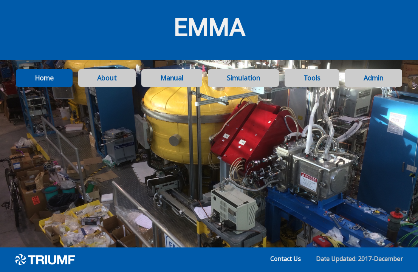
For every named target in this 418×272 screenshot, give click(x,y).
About (107, 77)
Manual (171, 77)
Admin (373, 77)
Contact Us (285, 259)
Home (44, 77)
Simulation (243, 77)
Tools (311, 77)
